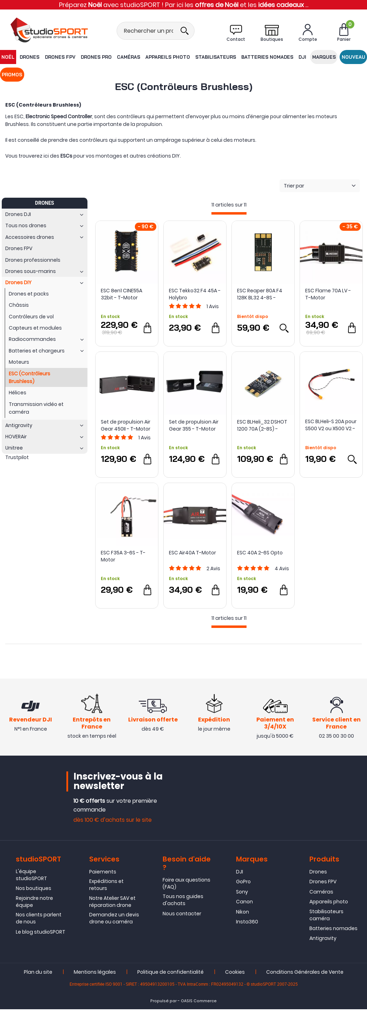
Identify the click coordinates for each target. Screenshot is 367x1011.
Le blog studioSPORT (40, 933)
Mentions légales (95, 973)
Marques (302, 57)
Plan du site (38, 973)
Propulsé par (163, 1002)
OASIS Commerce (199, 1002)
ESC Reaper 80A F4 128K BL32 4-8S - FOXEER (259, 294)
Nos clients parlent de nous (38, 920)
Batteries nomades (251, 57)
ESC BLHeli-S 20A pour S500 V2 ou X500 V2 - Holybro (330, 425)
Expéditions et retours (106, 887)
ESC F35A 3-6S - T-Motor (123, 556)
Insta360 (247, 923)
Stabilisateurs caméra (326, 917)
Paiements (102, 873)
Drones (27, 57)
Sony (242, 893)
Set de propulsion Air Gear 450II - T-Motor (125, 425)
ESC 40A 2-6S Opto (260, 552)
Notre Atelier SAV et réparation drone (112, 903)
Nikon (242, 913)
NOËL (7, 57)
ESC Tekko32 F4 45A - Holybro (195, 294)
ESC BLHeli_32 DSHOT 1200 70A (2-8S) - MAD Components (262, 425)
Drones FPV (55, 57)
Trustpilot (17, 457)
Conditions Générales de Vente (304, 973)
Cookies (235, 973)
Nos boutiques (33, 890)
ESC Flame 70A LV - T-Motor (328, 294)
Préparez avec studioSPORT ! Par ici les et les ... (183, 4)
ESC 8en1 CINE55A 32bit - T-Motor (121, 294)
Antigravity (322, 940)
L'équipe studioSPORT (31, 877)
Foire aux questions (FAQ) (186, 885)
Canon (244, 903)
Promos (355, 57)
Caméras (118, 57)
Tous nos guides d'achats (183, 902)
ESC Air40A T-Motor (192, 552)
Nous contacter (182, 915)
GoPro (243, 883)
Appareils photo (155, 57)
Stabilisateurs (201, 57)
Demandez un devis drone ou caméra (114, 920)
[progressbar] (229, 213)
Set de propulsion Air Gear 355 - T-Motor (193, 425)
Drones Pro (88, 57)
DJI (283, 57)
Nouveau (329, 57)
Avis (213, 306)
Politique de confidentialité (170, 973)
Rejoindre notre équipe (34, 903)
